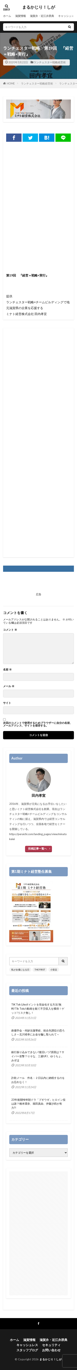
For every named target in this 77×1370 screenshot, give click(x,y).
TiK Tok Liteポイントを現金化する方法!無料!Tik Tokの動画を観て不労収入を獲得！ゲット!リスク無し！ (37, 1008)
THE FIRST (39, 969)
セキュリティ (51, 1345)
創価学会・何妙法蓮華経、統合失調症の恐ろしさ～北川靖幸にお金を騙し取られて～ (38, 1032)
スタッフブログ (27, 1350)
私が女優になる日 (20, 969)
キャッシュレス (67, 16)
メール (8, 686)
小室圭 (53, 969)
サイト (7, 703)
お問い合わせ (51, 1350)
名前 (7, 669)
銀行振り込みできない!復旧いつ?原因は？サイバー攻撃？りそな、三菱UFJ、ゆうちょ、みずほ (37, 1056)
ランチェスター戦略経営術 (50, 62)
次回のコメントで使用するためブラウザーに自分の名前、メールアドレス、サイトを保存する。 (37, 724)
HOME (11, 83)
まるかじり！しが (38, 7)
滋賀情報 (20, 16)
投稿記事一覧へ (37, 848)
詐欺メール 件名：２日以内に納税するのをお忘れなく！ (38, 1080)
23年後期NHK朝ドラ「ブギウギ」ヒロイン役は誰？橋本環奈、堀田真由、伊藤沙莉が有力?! (38, 1104)
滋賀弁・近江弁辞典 (42, 16)
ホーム (7, 16)
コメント (10, 629)
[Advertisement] (38, 229)
